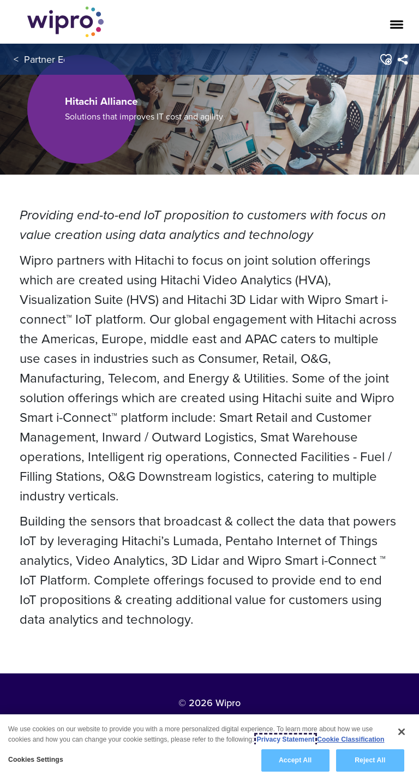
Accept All (295, 760)
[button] (385, 59)
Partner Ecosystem (64, 59)
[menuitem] (402, 59)
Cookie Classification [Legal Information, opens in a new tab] (350, 739)
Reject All (370, 760)
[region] (209, 748)
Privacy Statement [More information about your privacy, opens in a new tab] (286, 739)
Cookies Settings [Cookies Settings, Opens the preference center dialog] (35, 759)
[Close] (402, 732)
